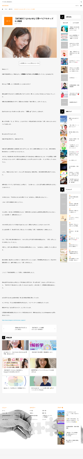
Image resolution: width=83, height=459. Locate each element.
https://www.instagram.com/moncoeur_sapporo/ (13, 320)
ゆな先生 (19, 23)
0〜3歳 (31, 410)
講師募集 (16, 419)
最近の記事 (65, 22)
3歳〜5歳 (44, 410)
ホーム (3, 410)
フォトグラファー (34, 419)
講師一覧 (44, 413)
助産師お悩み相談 (34, 415)
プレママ (44, 419)
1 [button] (28, 55)
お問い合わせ (5, 419)
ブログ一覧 (4, 413)
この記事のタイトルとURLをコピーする (29, 63)
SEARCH (81, 2)
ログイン (77, 5)
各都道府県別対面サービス (7, 416)
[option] (29, 42)
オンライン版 (17, 413)
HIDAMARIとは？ (18, 410)
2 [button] (30, 55)
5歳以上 (31, 413)
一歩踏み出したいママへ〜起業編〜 (19, 416)
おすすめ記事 (76, 22)
